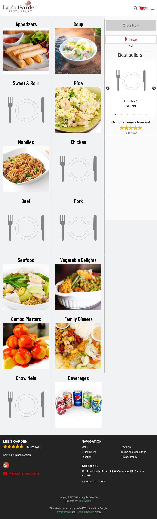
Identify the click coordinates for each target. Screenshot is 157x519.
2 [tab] (122, 115)
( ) (143, 8)
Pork (78, 201)
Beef (26, 201)
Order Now (131, 25)
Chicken (78, 142)
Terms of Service (85, 512)
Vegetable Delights (78, 260)
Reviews (126, 446)
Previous (108, 88)
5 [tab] (140, 115)
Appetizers (26, 24)
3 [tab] (128, 115)
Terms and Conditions (133, 451)
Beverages (78, 377)
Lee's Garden (15, 441)
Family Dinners (78, 318)
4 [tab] (134, 115)
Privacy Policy (129, 456)
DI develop (85, 501)
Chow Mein (26, 377)
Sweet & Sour (26, 83)
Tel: (94, 481)
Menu (85, 446)
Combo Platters (26, 318)
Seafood (26, 260)
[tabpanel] (131, 88)
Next (154, 88)
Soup (78, 24)
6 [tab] (146, 115)
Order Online (89, 451)
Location (86, 456)
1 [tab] (115, 115)
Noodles (26, 142)
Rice (78, 83)
